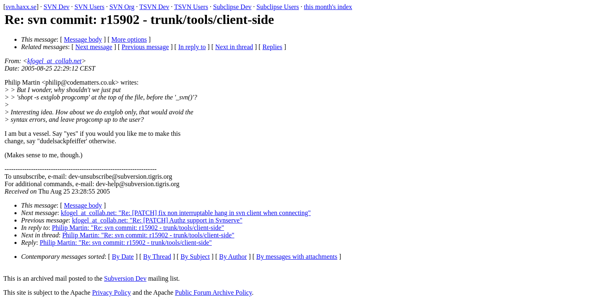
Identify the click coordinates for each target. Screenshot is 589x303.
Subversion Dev (125, 278)
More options (129, 39)
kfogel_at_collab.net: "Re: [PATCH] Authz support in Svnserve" (157, 220)
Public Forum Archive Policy (213, 292)
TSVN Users (191, 6)
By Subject (195, 256)
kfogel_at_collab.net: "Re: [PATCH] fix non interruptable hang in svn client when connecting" (186, 212)
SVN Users (89, 6)
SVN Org (121, 6)
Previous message (145, 46)
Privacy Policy (111, 292)
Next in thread (234, 46)
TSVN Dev (154, 6)
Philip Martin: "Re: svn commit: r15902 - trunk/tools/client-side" (138, 227)
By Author (233, 256)
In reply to (192, 46)
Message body (83, 39)
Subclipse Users (277, 6)
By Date (123, 256)
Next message (93, 46)
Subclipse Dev (232, 6)
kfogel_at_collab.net (54, 60)
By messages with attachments (297, 256)
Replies (272, 46)
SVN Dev (56, 6)
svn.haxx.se (20, 6)
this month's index (328, 6)
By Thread (157, 256)
